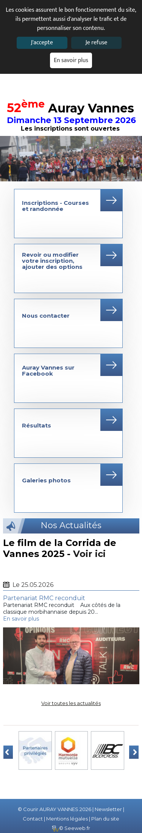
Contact (33, 819)
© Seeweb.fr (71, 828)
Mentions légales (67, 819)
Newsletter (108, 809)
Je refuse (96, 42)
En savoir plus (71, 60)
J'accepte (42, 42)
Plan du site (105, 819)
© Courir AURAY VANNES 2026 (54, 809)
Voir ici (89, 553)
